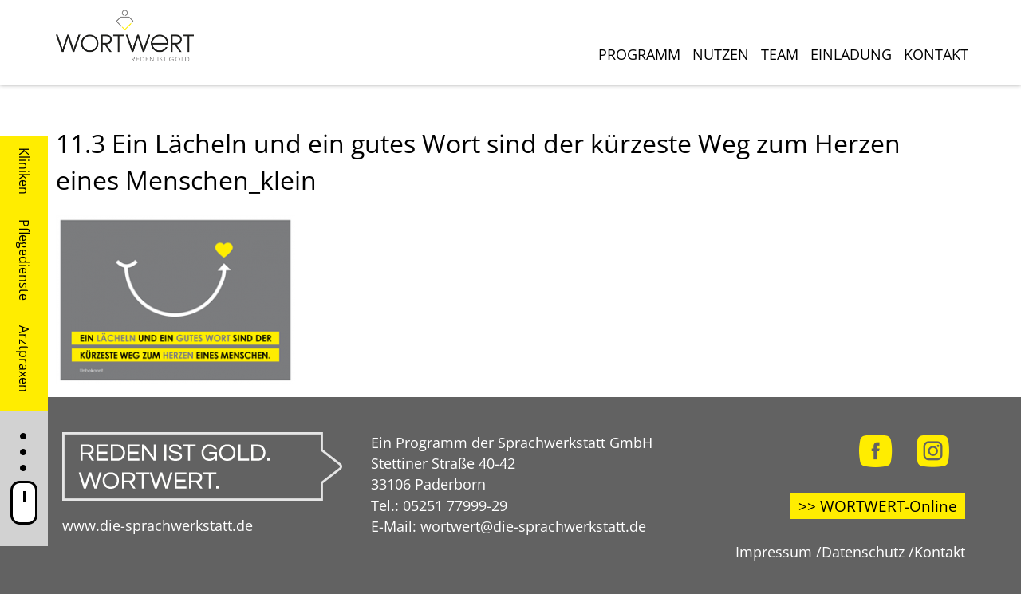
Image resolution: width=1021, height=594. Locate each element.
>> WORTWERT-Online (877, 506)
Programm (639, 54)
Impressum (773, 551)
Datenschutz (863, 551)
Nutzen (720, 54)
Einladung (851, 54)
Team (779, 54)
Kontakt (936, 54)
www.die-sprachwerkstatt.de (157, 525)
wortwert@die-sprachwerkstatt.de (533, 526)
